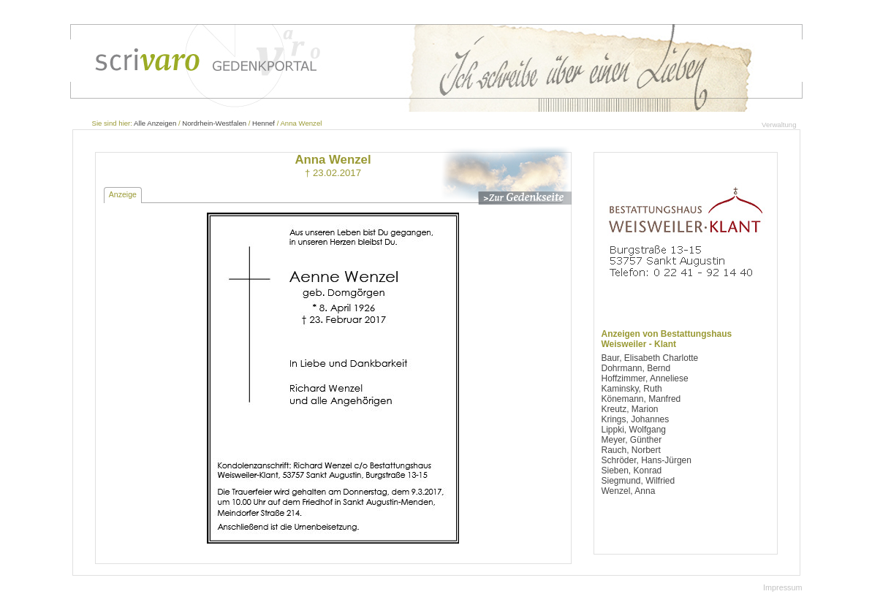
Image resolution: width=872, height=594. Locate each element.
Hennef (263, 123)
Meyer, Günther (632, 440)
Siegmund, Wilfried (638, 481)
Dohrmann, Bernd (636, 368)
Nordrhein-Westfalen (214, 123)
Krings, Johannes (636, 419)
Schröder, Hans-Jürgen (646, 460)
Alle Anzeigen (155, 123)
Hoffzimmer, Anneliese (645, 378)
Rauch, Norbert (631, 450)
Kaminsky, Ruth (632, 389)
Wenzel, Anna (629, 491)
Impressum (782, 587)
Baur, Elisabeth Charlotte (650, 358)
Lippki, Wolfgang (634, 429)
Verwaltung (779, 125)
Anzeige (123, 194)
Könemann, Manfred (641, 399)
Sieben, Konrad (632, 470)
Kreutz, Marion (630, 409)
